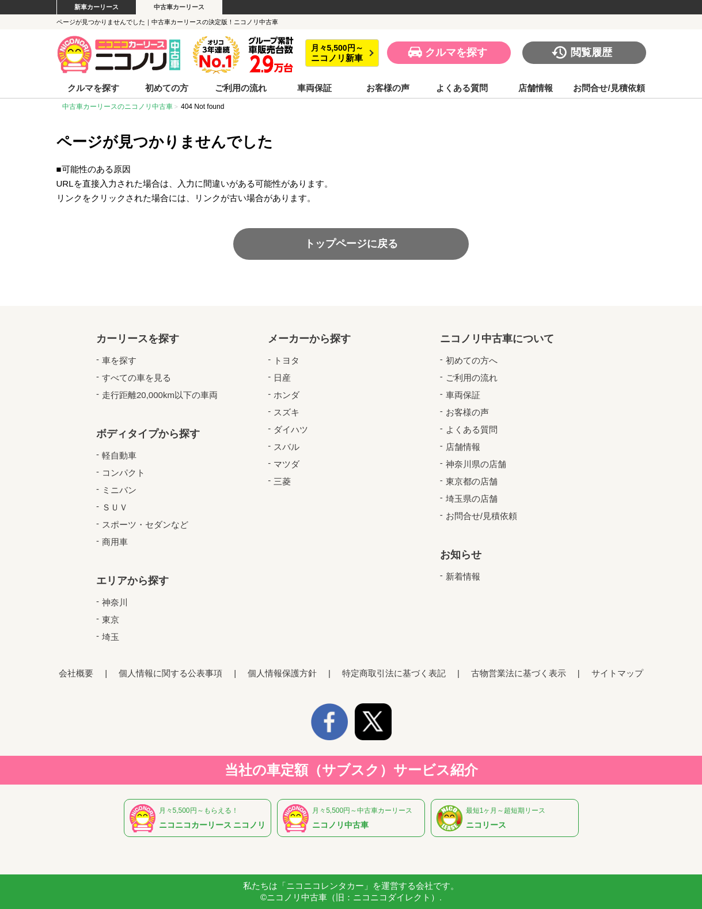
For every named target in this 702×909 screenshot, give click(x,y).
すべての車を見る (136, 377)
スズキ (286, 412)
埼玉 (110, 637)
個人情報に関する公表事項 (170, 673)
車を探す (119, 360)
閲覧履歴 (591, 52)
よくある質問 (462, 88)
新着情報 (463, 576)
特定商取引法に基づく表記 (394, 673)
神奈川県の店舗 (476, 464)
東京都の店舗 (472, 481)
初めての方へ (472, 360)
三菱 (282, 481)
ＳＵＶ (115, 507)
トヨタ (286, 360)
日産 (282, 377)
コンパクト (123, 473)
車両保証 (314, 88)
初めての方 (166, 88)
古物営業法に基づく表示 (518, 673)
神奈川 (115, 602)
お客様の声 (387, 88)
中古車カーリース (179, 6)
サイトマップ (617, 673)
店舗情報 (535, 88)
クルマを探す (456, 52)
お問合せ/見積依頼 (608, 88)
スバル (286, 447)
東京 (110, 619)
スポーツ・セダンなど (145, 524)
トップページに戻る (351, 243)
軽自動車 (119, 455)
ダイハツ (291, 429)
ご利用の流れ (241, 88)
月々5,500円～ (337, 53)
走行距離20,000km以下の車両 (160, 395)
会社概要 (76, 673)
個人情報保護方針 (282, 673)
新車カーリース (96, 6)
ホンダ (286, 395)
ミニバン (119, 490)
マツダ (286, 464)
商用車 (115, 542)
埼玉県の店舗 (472, 498)
